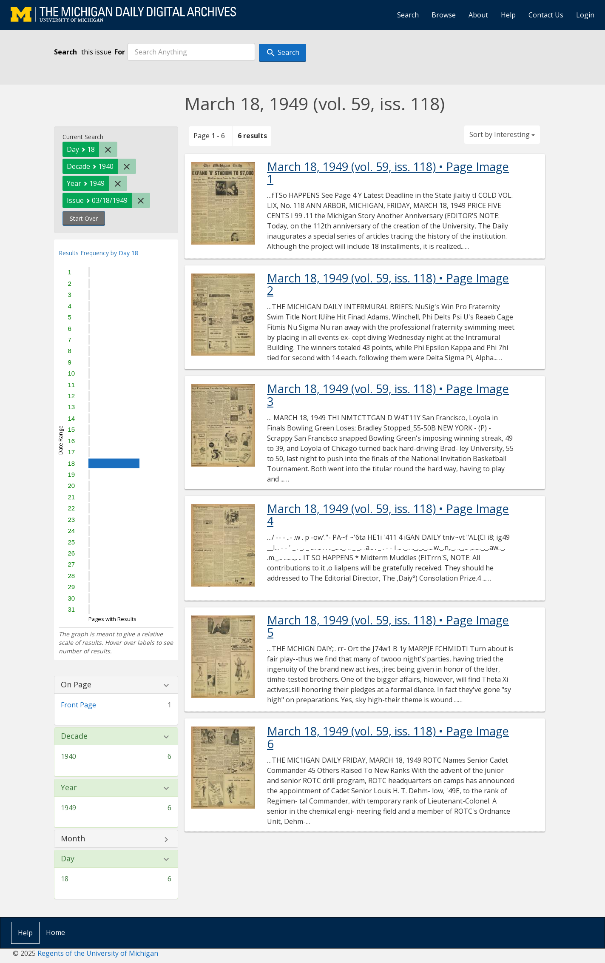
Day (67, 859)
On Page (76, 685)
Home (55, 932)
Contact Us (545, 15)
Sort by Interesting (502, 134)
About (478, 15)
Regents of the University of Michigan (97, 953)
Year (69, 788)
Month (73, 839)
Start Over (84, 218)
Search (408, 15)
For (119, 52)
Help (508, 15)
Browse (444, 15)
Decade (74, 736)
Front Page (78, 704)
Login (585, 15)
